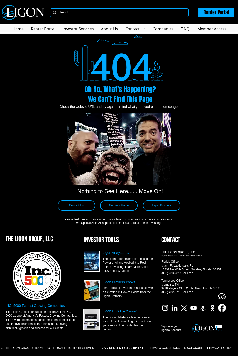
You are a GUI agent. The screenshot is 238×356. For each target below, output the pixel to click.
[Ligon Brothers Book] (203, 308)
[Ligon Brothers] (161, 205)
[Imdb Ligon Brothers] (212, 308)
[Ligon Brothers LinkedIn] (174, 308)
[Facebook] (222, 308)
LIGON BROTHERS (47, 348)
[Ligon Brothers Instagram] (165, 308)
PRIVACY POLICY (219, 348)
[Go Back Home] (119, 205)
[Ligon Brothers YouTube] (193, 308)
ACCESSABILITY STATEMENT (123, 347)
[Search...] (118, 13)
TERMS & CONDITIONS (164, 348)
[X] (184, 308)
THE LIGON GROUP (17, 348)
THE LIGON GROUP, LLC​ (178, 252)
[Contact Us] (76, 205)
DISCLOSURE (193, 348)
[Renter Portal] (216, 12)
